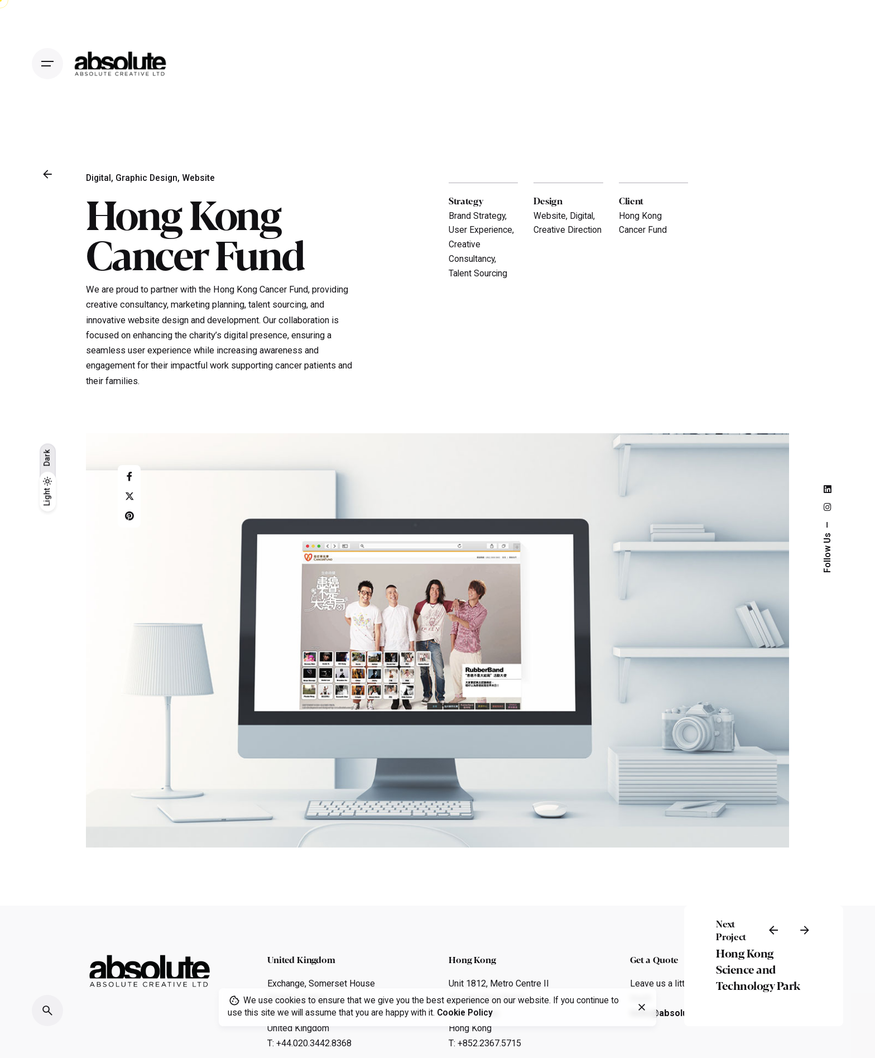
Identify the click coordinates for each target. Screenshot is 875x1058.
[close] (642, 1007)
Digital (98, 178)
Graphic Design (146, 178)
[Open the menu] (47, 63)
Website (198, 178)
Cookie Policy (465, 1013)
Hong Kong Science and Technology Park (758, 969)
